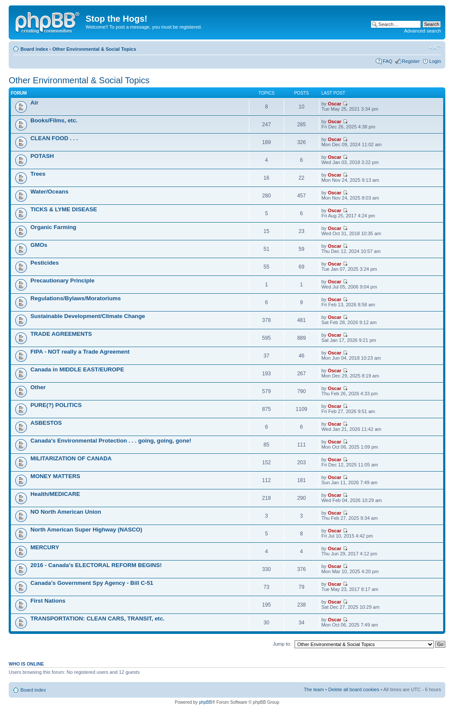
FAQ (387, 61)
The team (314, 689)
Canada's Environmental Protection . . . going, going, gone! (110, 440)
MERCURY (44, 547)
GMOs (38, 245)
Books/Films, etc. (53, 120)
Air (34, 102)
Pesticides (44, 262)
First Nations (48, 600)
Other (38, 387)
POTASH (42, 156)
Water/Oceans (49, 191)
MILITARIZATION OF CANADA (71, 458)
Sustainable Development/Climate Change (87, 316)
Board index (34, 49)
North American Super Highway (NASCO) (86, 529)
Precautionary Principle (62, 280)
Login (435, 61)
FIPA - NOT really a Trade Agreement (79, 351)
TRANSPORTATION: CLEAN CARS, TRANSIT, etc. (97, 618)
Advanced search (422, 30)
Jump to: (282, 643)
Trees (37, 174)
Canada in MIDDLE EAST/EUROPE (77, 369)
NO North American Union (65, 512)
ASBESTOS (46, 423)
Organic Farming (53, 227)
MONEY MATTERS (55, 476)
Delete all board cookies (353, 689)
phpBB (205, 702)
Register (411, 61)
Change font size (434, 47)
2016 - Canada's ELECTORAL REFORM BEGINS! (96, 565)
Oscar (334, 103)
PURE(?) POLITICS (56, 405)
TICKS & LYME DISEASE (63, 209)
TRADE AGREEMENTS (61, 334)
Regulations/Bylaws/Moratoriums (75, 298)
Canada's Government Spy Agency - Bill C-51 (91, 583)
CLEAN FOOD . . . (54, 138)
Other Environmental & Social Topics (94, 49)
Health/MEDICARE (55, 494)
